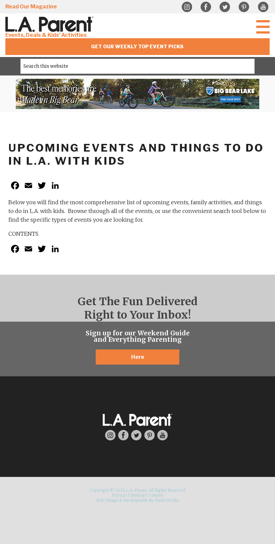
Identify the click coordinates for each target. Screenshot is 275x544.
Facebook (205, 7)
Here (137, 357)
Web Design (107, 500)
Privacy (119, 495)
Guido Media (167, 500)
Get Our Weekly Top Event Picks (137, 46)
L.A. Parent (50, 24)
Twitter (224, 7)
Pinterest (244, 7)
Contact (156, 495)
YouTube (263, 7)
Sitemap (137, 495)
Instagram (186, 7)
